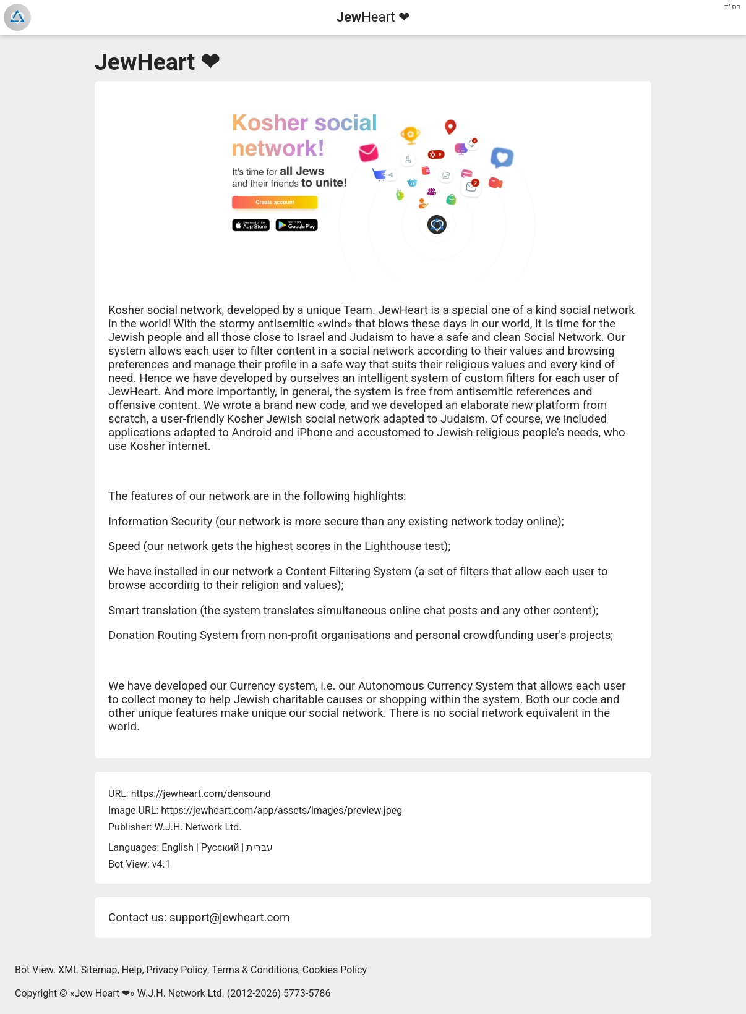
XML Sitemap (87, 970)
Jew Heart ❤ (102, 993)
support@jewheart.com (229, 917)
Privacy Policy (177, 970)
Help (132, 970)
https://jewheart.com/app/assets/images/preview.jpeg (281, 810)
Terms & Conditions (255, 970)
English (177, 847)
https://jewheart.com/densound (201, 794)
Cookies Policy (334, 970)
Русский (220, 847)
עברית (259, 847)
